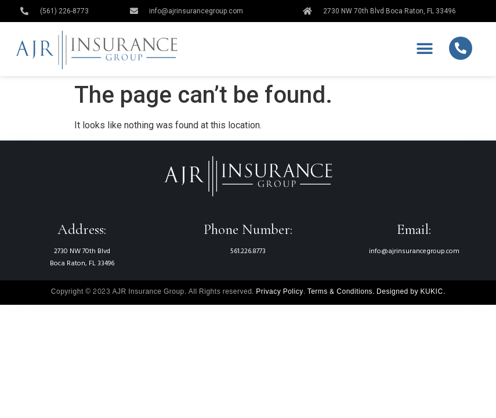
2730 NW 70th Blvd (82, 251)
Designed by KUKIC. (410, 291)
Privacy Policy (279, 291)
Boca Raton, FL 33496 (82, 263)
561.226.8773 (248, 251)
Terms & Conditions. (341, 291)
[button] (425, 49)
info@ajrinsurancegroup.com (414, 251)
